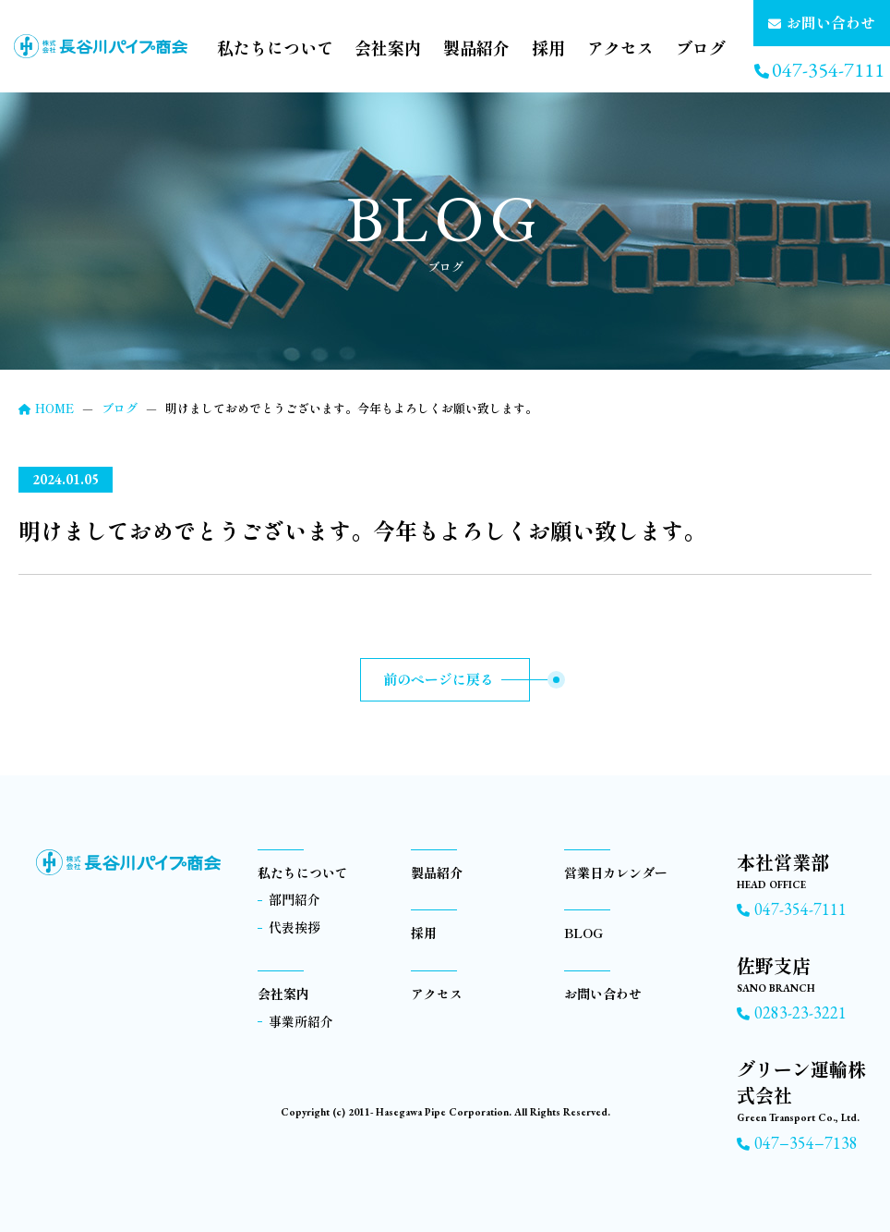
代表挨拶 (294, 927)
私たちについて (274, 47)
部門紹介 (294, 899)
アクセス (620, 47)
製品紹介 (476, 47)
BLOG (583, 932)
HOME (46, 408)
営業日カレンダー (616, 872)
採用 (548, 47)
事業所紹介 (301, 1021)
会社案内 (388, 47)
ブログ (701, 47)
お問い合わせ (603, 993)
